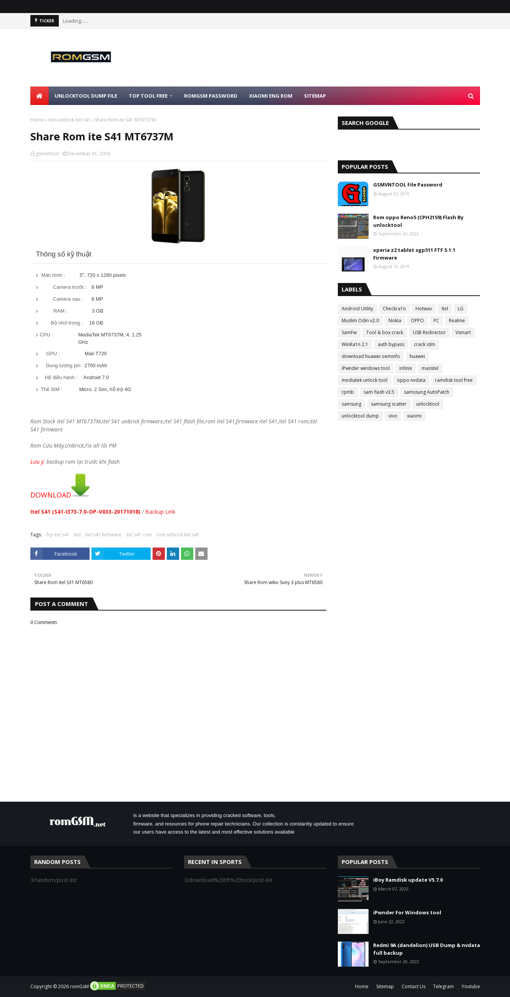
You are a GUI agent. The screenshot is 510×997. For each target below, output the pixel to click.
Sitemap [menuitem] (315, 95)
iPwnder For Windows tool (407, 912)
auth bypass (391, 344)
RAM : (60, 311)
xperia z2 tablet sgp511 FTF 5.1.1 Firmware (414, 253)
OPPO (417, 320)
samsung (351, 404)
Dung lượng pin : (64, 365)
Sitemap (385, 986)
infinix (405, 368)
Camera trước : (70, 287)
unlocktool (427, 404)
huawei (417, 356)
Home (37, 120)
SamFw (349, 332)
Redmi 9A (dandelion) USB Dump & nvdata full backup (426, 949)
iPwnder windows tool (366, 368)
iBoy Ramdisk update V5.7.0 (408, 879)
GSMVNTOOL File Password (407, 184)
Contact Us (413, 986)
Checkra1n (394, 308)
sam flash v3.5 (379, 392)
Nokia (395, 320)
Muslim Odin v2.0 (360, 320)
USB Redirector (429, 332)
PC (436, 320)
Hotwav (423, 308)
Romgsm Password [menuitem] (211, 95)
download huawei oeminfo (371, 356)
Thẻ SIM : (51, 389)
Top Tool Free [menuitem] (148, 95)
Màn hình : (53, 275)
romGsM (79, 986)
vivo (393, 416)
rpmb (348, 392)
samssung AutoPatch (426, 392)
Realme (457, 320)
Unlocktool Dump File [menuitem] (86, 95)
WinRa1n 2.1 (355, 344)
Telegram (443, 986)
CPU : (46, 335)
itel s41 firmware (103, 534)
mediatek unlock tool (364, 380)
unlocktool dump (360, 416)
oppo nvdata (411, 380)
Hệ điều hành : (61, 377)
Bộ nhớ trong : (67, 323)
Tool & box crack (384, 332)
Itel (77, 534)
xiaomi (414, 416)
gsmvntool (47, 153)
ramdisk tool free (454, 380)
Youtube (471, 986)
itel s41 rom (139, 534)
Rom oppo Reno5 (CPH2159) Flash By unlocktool (418, 221)
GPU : (53, 353)
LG (460, 308)
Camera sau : (68, 299)
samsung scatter (389, 404)
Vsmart (463, 332)
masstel (430, 368)
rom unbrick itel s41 (69, 120)
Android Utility (357, 308)
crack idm (424, 344)
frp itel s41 (58, 534)
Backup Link (160, 511)
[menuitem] (39, 96)
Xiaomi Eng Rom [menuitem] (270, 95)
